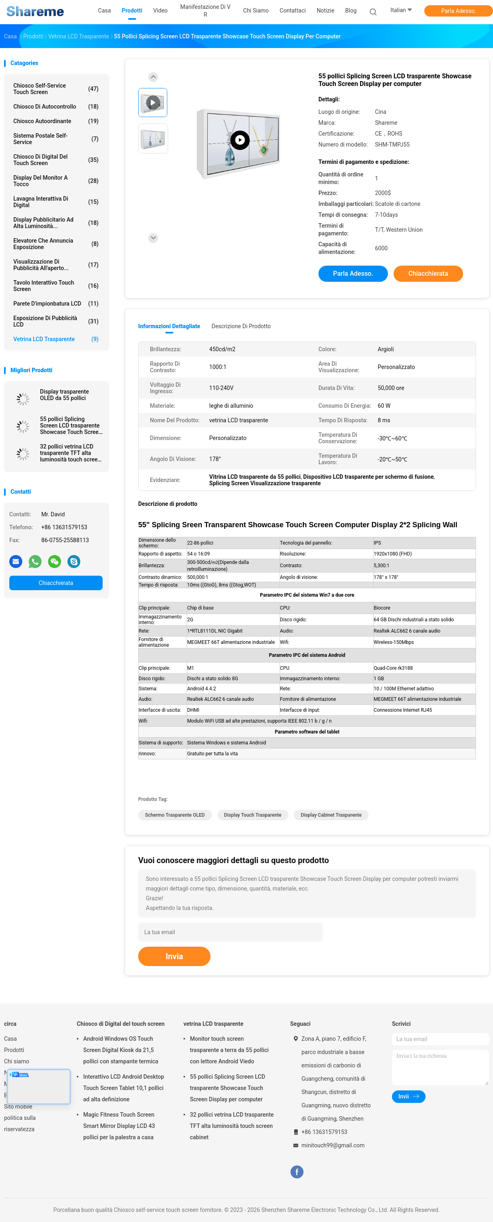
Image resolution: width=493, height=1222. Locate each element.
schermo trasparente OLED (175, 815)
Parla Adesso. (458, 11)
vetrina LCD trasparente (56, 339)
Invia (174, 956)
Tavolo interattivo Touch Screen (56, 285)
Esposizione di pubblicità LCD (56, 321)
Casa (10, 1038)
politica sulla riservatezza (20, 1123)
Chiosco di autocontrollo (56, 107)
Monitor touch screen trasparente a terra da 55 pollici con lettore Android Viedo (229, 1050)
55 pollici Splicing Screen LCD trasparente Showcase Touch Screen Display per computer (71, 425)
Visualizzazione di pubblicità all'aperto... (56, 264)
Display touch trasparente (253, 815)
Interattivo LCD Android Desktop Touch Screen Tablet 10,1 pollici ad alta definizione (123, 1088)
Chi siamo (16, 1061)
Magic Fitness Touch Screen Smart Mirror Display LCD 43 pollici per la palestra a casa (119, 1125)
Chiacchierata (56, 583)
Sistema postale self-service (56, 138)
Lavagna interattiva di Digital (56, 201)
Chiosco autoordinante (56, 121)
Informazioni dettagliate (169, 326)
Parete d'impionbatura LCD (56, 304)
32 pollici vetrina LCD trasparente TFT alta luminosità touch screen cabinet (70, 453)
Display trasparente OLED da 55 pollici (64, 394)
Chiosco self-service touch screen (56, 88)
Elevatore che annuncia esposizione (56, 243)
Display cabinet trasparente (331, 815)
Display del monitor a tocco (56, 180)
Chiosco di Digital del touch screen (56, 159)
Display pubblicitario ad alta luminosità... (56, 222)
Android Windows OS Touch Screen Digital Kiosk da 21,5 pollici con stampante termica (120, 1050)
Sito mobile (18, 1106)
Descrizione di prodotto (241, 326)
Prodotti (14, 1050)
